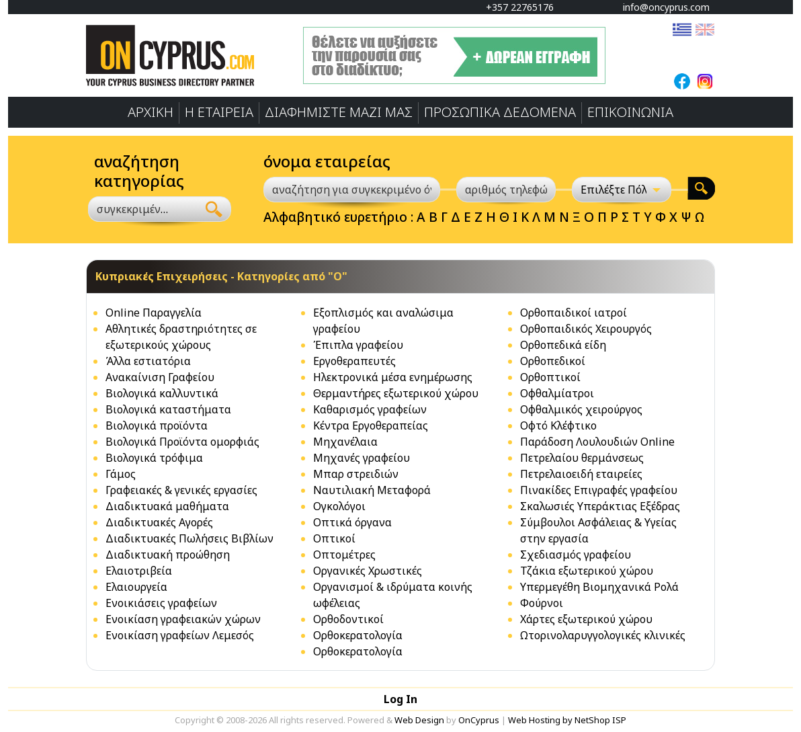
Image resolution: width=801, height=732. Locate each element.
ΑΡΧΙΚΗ (150, 112)
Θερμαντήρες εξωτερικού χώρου (395, 393)
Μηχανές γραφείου (361, 457)
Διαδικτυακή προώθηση (168, 554)
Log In (400, 699)
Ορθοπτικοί (550, 377)
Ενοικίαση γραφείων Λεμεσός (180, 635)
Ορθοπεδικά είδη (563, 344)
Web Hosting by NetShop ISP (567, 720)
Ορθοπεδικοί (552, 361)
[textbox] (135, 209)
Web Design (419, 720)
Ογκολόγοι (339, 506)
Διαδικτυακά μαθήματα (167, 506)
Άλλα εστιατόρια (148, 361)
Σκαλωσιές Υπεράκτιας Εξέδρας (600, 506)
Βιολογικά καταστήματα (168, 409)
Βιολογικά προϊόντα (157, 425)
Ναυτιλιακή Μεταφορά (372, 490)
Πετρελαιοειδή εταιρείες (581, 473)
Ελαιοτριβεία (139, 570)
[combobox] (143, 209)
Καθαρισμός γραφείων (370, 409)
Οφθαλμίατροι (557, 393)
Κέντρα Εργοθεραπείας (370, 425)
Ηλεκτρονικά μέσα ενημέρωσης (392, 377)
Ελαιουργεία (136, 586)
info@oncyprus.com (660, 7)
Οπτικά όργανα (352, 522)
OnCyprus (478, 720)
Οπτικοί (334, 538)
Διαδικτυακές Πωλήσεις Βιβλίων (189, 538)
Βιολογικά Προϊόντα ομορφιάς (182, 441)
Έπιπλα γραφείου (358, 344)
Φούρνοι (541, 603)
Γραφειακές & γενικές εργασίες (181, 490)
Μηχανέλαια (345, 441)
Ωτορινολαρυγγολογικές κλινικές (602, 635)
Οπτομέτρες (344, 554)
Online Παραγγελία (154, 312)
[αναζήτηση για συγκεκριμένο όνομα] (351, 189)
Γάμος (121, 473)
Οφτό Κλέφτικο (558, 425)
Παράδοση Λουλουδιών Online (597, 441)
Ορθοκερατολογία (358, 635)
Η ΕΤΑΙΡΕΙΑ (219, 112)
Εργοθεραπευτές (354, 361)
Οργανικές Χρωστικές (367, 570)
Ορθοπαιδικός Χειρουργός (586, 328)
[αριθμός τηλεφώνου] (506, 189)
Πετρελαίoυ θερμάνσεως (582, 457)
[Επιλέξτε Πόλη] (621, 189)
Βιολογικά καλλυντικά (162, 393)
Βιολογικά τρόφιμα (154, 457)
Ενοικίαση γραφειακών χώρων (183, 619)
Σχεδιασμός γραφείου (575, 554)
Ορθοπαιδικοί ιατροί (573, 312)
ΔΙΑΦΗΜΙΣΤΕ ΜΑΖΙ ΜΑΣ (339, 112)
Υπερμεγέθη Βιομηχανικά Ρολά (599, 586)
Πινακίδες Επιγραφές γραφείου (598, 490)
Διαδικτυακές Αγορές (159, 522)
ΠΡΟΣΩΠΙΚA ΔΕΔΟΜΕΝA (500, 112)
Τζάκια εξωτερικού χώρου (586, 570)
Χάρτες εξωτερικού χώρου (586, 619)
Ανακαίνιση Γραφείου (160, 377)
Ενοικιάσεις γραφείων (161, 603)
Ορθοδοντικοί (348, 619)
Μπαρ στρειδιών (355, 473)
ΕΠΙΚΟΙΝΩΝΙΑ (630, 112)
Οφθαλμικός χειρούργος (581, 409)
